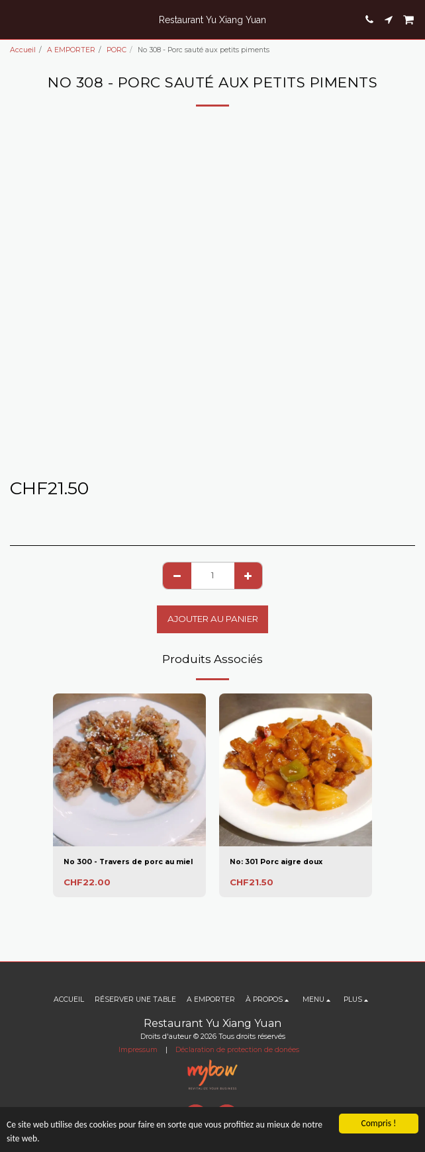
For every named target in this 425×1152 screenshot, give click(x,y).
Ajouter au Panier (212, 618)
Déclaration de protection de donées (237, 1049)
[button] (14, 19)
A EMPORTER (71, 50)
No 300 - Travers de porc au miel (128, 862)
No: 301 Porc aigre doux (276, 862)
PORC (116, 50)
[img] (129, 769)
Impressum (138, 1049)
